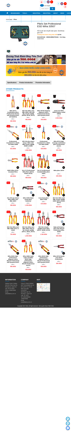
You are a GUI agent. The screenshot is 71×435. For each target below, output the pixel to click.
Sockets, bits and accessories (17, 62)
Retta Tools (12, 50)
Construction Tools (14, 86)
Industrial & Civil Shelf (15, 45)
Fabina (11, 15)
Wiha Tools (12, 39)
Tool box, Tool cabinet (15, 30)
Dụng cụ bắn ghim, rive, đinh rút (17, 96)
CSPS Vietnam (13, 118)
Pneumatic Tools (13, 66)
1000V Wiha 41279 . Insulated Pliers (13, 298)
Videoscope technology (15, 81)
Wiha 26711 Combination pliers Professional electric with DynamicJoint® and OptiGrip (13, 241)
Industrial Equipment (13, 106)
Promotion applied (14, 133)
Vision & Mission (13, 131)
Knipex (11, 23)
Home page (10, 12)
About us (11, 130)
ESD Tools (12, 74)
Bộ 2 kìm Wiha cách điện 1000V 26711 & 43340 (13, 356)
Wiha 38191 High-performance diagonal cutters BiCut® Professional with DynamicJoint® (13, 386)
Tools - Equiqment (12, 27)
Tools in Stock (13, 40)
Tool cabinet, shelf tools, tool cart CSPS (19, 104)
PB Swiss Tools (13, 25)
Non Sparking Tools (14, 84)
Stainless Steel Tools (14, 94)
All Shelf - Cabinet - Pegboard (17, 35)
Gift (10, 103)
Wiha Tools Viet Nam (14, 120)
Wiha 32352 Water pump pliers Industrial (28, 327)
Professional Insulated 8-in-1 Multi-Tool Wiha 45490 (43, 270)
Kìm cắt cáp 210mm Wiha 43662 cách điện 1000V (13, 327)
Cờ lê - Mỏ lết (13, 64)
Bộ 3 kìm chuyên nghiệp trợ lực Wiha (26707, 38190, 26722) (43, 356)
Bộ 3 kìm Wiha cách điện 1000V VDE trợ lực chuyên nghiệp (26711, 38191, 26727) (28, 357)
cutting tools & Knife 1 (15, 99)
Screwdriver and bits (14, 59)
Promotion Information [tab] (43, 210)
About (10, 128)
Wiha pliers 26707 (59, 298)
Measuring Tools (13, 72)
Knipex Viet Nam (13, 123)
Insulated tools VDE (14, 67)
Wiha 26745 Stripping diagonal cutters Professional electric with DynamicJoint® (43, 240)
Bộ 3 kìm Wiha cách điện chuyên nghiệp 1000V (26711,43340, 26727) (59, 328)
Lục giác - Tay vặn (14, 57)
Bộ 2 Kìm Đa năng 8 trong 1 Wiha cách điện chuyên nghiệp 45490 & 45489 (28, 271)
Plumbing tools (13, 89)
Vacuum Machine (13, 109)
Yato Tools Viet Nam (14, 121)
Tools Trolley (12, 42)
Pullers (11, 76)
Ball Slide (11, 111)
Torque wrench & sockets (16, 60)
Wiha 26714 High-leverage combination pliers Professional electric (58, 271)
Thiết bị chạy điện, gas (15, 77)
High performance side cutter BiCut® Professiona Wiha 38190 (58, 357)
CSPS (11, 17)
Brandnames (11, 13)
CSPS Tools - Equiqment (15, 37)
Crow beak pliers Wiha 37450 (44, 326)
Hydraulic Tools (13, 93)
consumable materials (15, 101)
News (8, 135)
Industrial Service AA (13, 113)
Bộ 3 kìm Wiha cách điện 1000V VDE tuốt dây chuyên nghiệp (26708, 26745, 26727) (28, 240)
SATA (10, 22)
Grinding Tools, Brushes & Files (17, 69)
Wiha (10, 18)
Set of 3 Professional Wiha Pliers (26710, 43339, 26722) (28, 299)
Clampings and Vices (14, 87)
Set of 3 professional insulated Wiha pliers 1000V (43, 299)
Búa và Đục (12, 71)
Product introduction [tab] (26, 210)
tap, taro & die (13, 98)
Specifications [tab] (11, 210)
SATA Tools (12, 47)
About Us (10, 125)
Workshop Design (14, 116)
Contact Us (10, 136)
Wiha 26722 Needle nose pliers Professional (59, 385)
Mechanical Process (14, 114)
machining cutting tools (15, 91)
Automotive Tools (13, 79)
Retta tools (12, 20)
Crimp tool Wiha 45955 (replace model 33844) (58, 239)
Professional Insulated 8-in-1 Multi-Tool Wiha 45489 (12, 270)
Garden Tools (12, 82)
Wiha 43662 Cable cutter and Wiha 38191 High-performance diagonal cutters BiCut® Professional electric (28, 388)
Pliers (10, 55)
